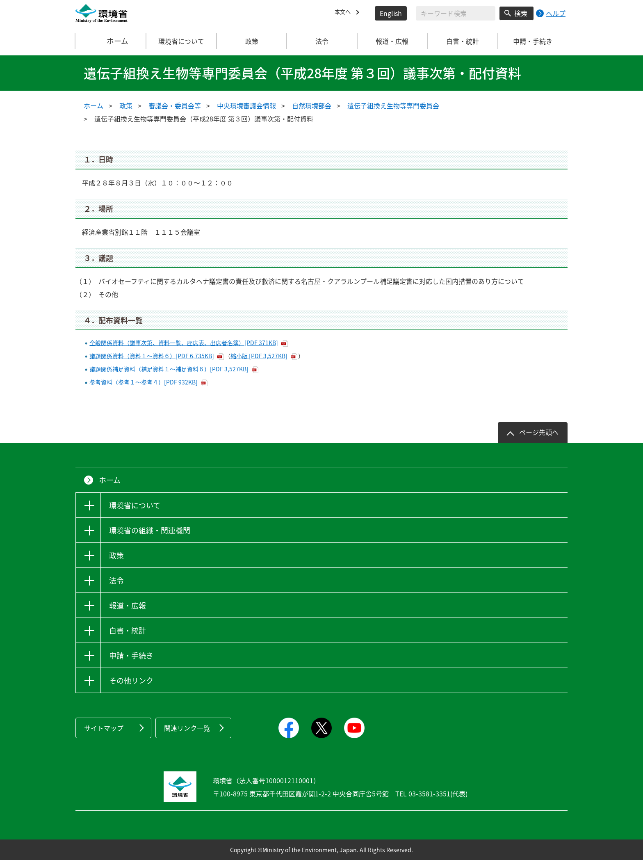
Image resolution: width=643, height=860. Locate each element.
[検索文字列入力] (455, 13)
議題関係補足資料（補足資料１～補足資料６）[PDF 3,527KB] (169, 369)
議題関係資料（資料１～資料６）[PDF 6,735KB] (151, 356)
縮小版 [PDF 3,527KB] (258, 356)
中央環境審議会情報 (246, 105)
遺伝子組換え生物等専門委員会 (393, 105)
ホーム (111, 41)
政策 (125, 105)
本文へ (344, 13)
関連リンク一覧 (187, 728)
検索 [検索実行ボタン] (520, 13)
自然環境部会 (311, 105)
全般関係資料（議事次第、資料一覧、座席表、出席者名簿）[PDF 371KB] (183, 343)
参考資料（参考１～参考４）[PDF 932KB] (143, 382)
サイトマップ (103, 728)
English (391, 13)
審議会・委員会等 (174, 105)
